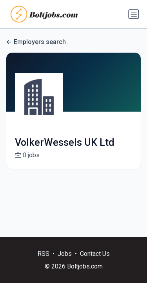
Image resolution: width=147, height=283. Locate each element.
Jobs (65, 253)
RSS (43, 253)
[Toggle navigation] (133, 14)
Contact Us (95, 253)
